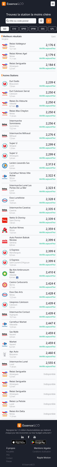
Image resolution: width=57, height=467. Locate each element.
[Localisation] (41, 20)
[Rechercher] (48, 20)
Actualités (10, 451)
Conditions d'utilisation (42, 451)
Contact (9, 458)
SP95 (23, 28)
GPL (52, 28)
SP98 (33, 28)
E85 (43, 28)
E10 (14, 28)
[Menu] (53, 3)
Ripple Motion (44, 457)
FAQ (8, 455)
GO (4, 28)
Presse (9, 461)
